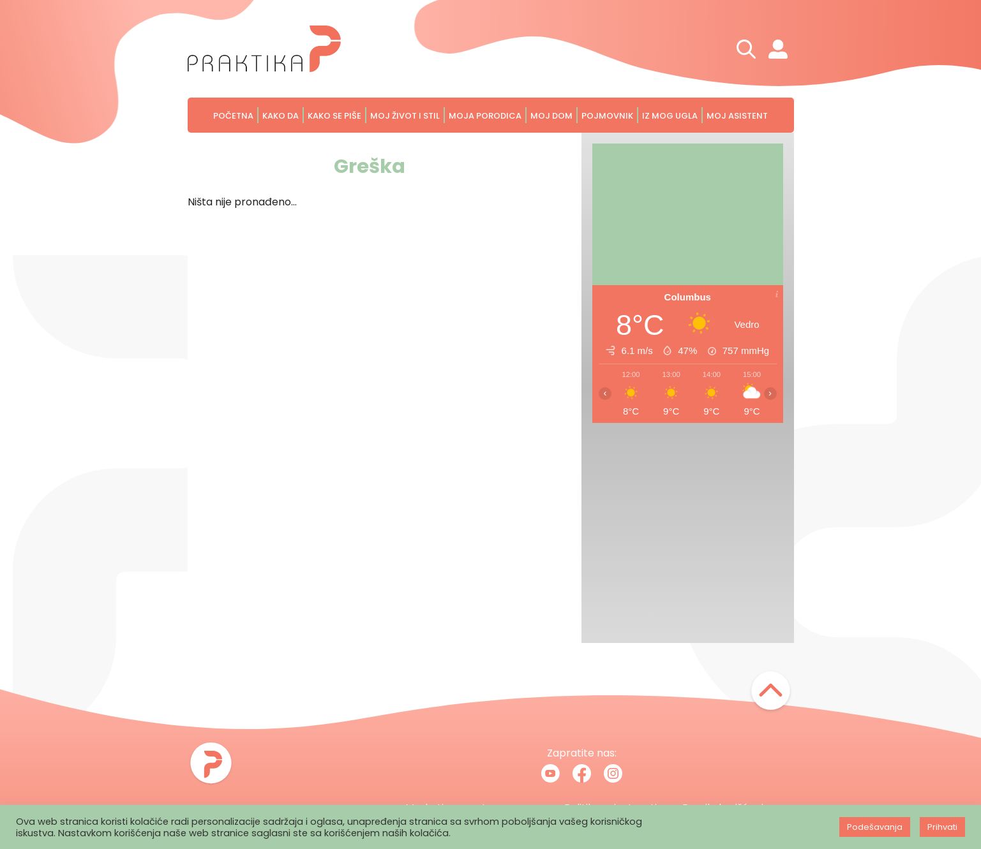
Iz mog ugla (670, 116)
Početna (233, 116)
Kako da (280, 116)
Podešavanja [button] (874, 827)
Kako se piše (334, 116)
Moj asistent (737, 116)
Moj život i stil (405, 116)
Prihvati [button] (942, 827)
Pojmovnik (607, 116)
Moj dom (551, 116)
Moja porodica (485, 116)
